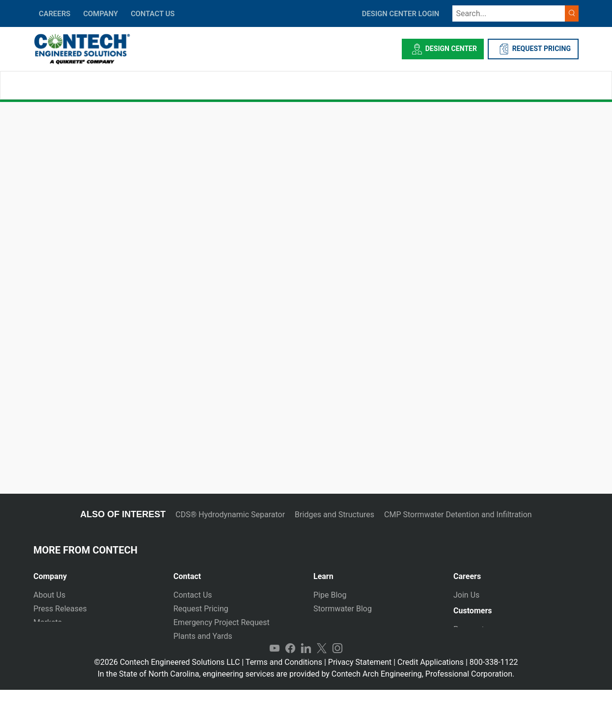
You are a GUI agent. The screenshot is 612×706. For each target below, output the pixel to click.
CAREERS (54, 13)
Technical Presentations (355, 622)
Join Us (466, 595)
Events (44, 650)
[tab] (96, 572)
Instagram (337, 664)
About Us (49, 595)
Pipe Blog (329, 595)
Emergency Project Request (221, 622)
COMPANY (100, 13)
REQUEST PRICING (533, 49)
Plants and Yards (202, 636)
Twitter (321, 664)
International (195, 650)
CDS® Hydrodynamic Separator (230, 514)
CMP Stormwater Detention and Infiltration (458, 514)
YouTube (274, 664)
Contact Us (192, 595)
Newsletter (52, 636)
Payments (470, 633)
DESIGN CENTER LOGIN (401, 13)
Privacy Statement (359, 678)
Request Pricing (200, 608)
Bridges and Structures (334, 514)
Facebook (290, 664)
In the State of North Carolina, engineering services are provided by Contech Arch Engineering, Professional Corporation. (306, 690)
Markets (47, 622)
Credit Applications (430, 678)
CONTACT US (152, 13)
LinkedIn (306, 664)
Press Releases (60, 608)
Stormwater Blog (342, 608)
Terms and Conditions (284, 678)
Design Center (443, 49)
